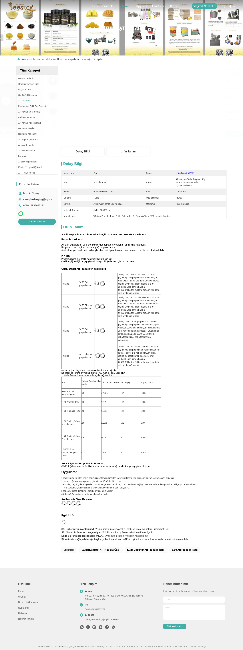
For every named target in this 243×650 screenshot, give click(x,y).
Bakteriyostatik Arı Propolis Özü (100, 550)
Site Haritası (60, 646)
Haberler (23, 613)
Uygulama (142, 6)
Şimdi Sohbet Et (204, 6)
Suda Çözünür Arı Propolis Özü (145, 550)
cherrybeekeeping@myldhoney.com (42, 199)
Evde (95, 6)
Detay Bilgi (83, 151)
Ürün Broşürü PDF (185, 173)
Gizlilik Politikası (44, 646)
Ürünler (126, 6)
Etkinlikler (159, 6)
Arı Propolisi (44, 59)
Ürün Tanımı (128, 151)
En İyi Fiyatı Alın (171, 134)
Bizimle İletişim (177, 6)
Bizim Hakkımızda (109, 6)
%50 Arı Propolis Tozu (184, 550)
